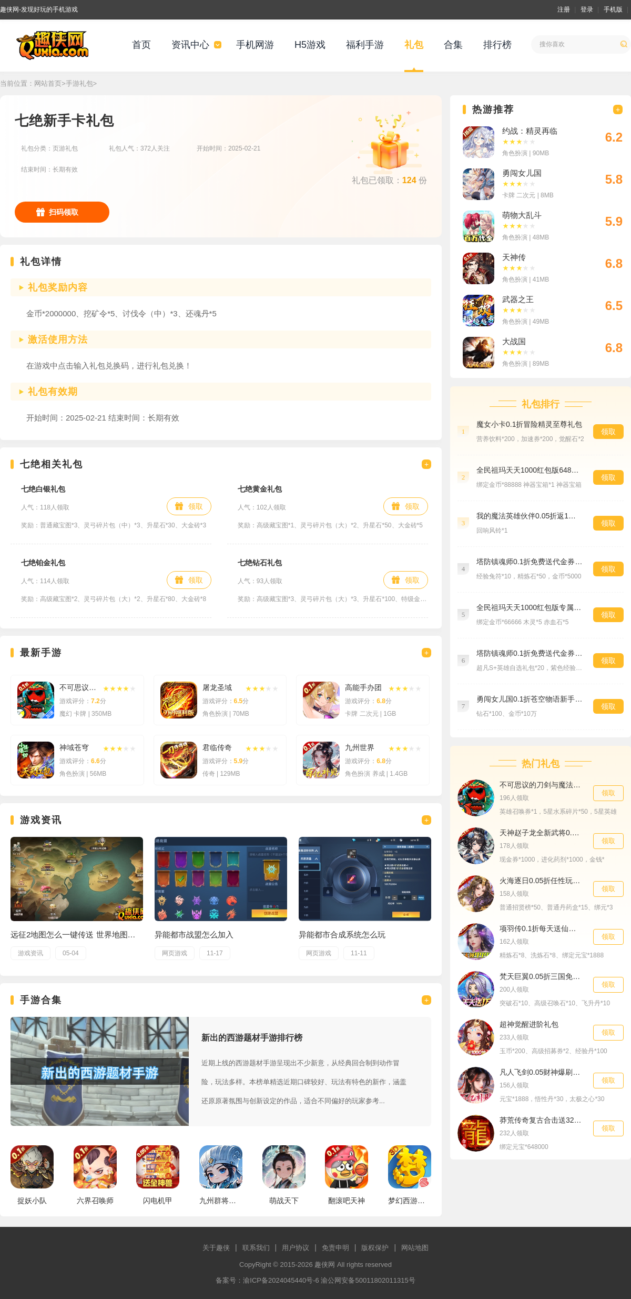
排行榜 (497, 44)
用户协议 (295, 1248)
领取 (195, 506)
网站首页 (48, 83)
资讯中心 (190, 44)
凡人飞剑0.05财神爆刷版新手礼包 (541, 1072)
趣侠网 (324, 1264)
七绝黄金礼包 (260, 489)
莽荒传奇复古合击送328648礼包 (541, 1120)
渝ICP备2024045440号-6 (281, 1280)
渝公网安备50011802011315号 (368, 1280)
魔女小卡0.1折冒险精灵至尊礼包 (529, 424)
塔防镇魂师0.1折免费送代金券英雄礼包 (529, 653)
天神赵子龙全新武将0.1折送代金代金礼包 (541, 832)
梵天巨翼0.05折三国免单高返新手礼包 (541, 976)
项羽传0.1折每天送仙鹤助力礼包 (541, 928)
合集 (453, 44)
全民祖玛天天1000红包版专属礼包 (529, 607)
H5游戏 (309, 44)
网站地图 (415, 1248)
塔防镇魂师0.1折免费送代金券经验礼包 (529, 561)
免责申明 (335, 1248)
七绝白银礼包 (43, 489)
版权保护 (375, 1248)
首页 (141, 44)
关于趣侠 (216, 1248)
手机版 (613, 9)
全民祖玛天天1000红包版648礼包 (529, 470)
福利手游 (365, 44)
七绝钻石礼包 (260, 562)
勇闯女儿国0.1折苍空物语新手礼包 (529, 699)
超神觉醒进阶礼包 (529, 1024)
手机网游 (255, 44)
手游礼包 (79, 83)
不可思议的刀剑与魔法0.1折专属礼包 (541, 785)
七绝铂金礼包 (43, 562)
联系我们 (256, 1248)
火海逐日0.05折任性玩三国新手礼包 (541, 880)
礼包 (413, 44)
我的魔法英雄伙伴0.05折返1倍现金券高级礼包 (529, 516)
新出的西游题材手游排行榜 (251, 1037)
